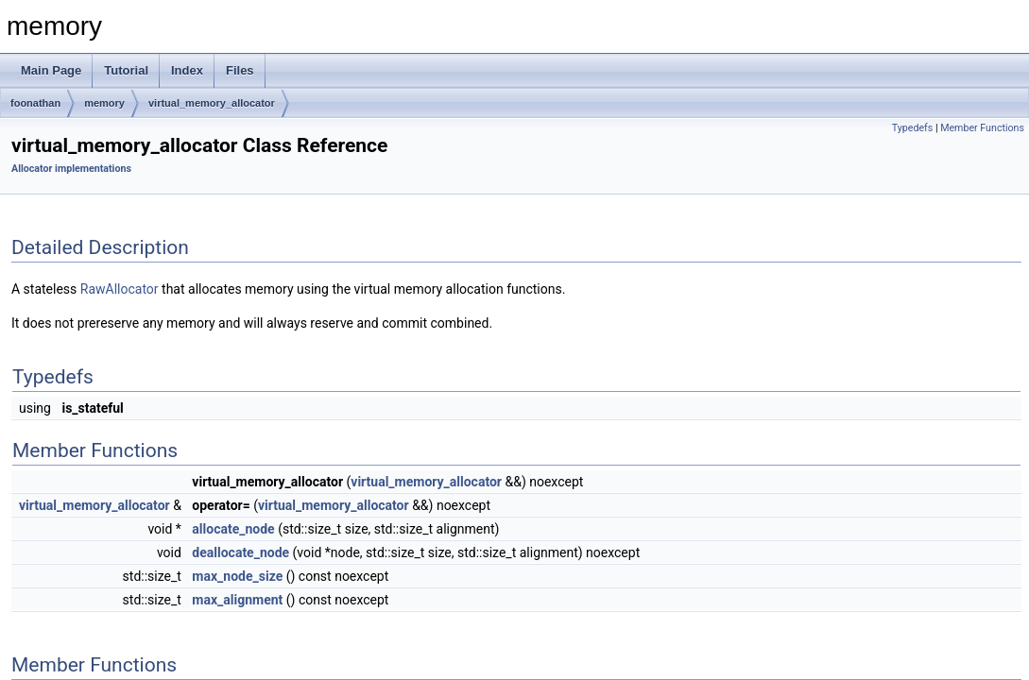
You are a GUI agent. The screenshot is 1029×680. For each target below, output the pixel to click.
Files (240, 70)
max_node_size (237, 576)
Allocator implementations (71, 168)
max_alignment (237, 599)
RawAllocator (119, 289)
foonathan (35, 103)
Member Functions (982, 128)
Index (187, 70)
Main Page (51, 70)
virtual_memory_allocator (211, 103)
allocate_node (233, 528)
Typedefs (913, 128)
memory (104, 103)
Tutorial (126, 70)
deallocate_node (240, 552)
